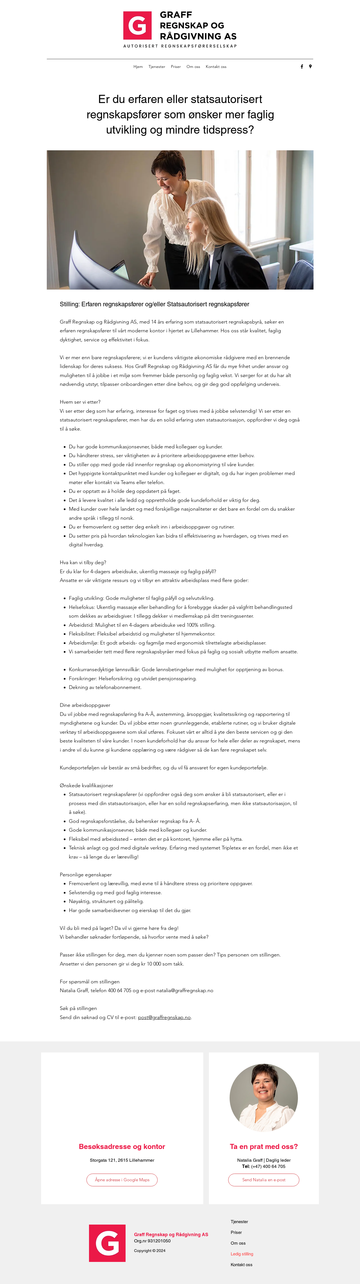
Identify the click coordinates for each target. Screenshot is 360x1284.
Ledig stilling (242, 1253)
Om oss (238, 1243)
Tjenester (239, 1221)
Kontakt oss (242, 1264)
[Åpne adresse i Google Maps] (122, 1180)
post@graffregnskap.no (164, 1017)
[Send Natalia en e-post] (263, 1180)
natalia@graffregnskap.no (184, 990)
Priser (236, 1232)
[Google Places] (310, 66)
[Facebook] (302, 66)
